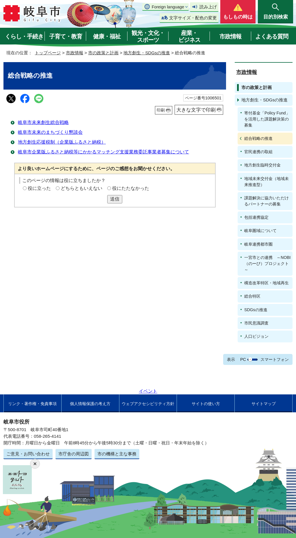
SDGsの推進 (255, 309)
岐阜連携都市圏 (258, 244)
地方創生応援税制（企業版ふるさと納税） (62, 142)
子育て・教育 (65, 36)
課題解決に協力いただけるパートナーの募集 (266, 201)
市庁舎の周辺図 (73, 453)
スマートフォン (274, 359)
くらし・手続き (24, 36)
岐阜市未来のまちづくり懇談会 (50, 132)
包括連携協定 (256, 217)
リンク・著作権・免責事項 (32, 403)
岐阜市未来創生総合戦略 (43, 122)
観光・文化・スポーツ (148, 36)
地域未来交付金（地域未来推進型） (266, 181)
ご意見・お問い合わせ (28, 453)
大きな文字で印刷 (196, 110)
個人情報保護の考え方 (90, 403)
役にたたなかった (130, 188)
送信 (114, 198)
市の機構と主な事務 (116, 453)
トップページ (48, 52)
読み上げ (208, 6)
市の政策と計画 (103, 52)
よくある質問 (271, 36)
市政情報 (230, 36)
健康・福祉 (107, 36)
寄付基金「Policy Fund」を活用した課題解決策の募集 (267, 119)
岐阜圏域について (260, 230)
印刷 (161, 110)
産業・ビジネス (189, 36)
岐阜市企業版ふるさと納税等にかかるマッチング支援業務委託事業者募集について (103, 151)
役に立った (39, 188)
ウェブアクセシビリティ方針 (148, 403)
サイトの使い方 (206, 403)
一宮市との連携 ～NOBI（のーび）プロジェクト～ (267, 263)
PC (243, 359)
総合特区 (252, 296)
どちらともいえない (81, 188)
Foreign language (168, 7)
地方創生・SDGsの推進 (146, 52)
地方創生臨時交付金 (262, 165)
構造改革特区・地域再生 (266, 283)
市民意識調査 (256, 323)
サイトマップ (263, 403)
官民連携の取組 (258, 151)
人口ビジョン (256, 336)
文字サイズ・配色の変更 (193, 17)
